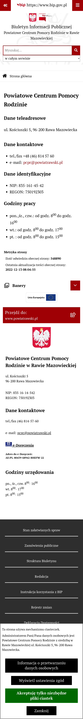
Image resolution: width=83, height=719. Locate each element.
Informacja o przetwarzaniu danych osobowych (41, 665)
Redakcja (41, 576)
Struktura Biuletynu (41, 561)
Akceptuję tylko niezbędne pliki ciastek (42, 695)
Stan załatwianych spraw (41, 530)
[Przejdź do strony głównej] (41, 28)
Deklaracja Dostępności (41, 623)
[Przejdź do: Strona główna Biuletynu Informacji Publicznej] (4, 76)
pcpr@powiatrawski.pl (43, 162)
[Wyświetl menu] (77, 5)
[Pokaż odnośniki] (5, 5)
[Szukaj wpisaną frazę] (76, 50)
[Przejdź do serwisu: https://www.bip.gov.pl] (41, 5)
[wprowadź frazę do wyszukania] (37, 50)
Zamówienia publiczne (41, 545)
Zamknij (41, 710)
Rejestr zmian (41, 607)
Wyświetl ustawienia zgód (41, 680)
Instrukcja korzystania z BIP (41, 592)
